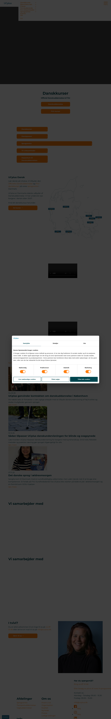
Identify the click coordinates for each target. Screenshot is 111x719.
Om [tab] (84, 343)
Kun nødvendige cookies (27, 379)
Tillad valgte (55, 379)
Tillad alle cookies (84, 379)
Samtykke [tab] (26, 343)
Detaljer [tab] (55, 343)
